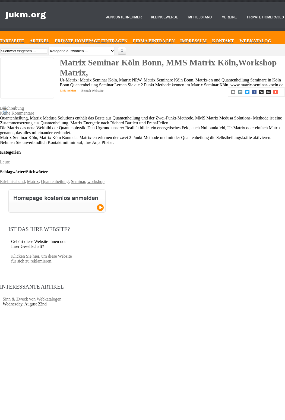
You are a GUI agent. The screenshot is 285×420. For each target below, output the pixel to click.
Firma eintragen (154, 41)
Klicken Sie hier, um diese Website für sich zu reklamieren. (41, 258)
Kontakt (223, 41)
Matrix (33, 181)
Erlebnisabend (12, 181)
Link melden (68, 90)
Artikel (39, 41)
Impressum (193, 41)
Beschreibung (12, 108)
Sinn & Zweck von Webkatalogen (32, 299)
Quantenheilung (55, 181)
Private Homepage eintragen (91, 41)
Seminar (78, 181)
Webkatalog (255, 41)
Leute (5, 162)
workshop (95, 181)
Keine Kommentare (17, 113)
